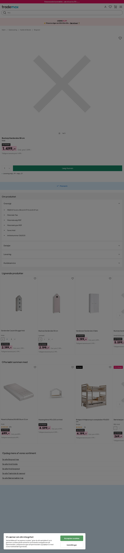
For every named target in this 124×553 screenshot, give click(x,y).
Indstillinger (72, 545)
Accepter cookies (71, 538)
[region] (44, 541)
